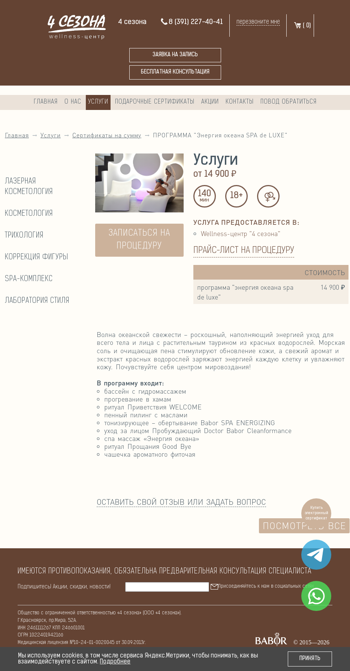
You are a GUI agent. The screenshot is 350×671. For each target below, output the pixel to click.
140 (204, 197)
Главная (46, 102)
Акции (210, 102)
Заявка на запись (175, 55)
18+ (236, 195)
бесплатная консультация (175, 72)
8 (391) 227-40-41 (191, 22)
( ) (302, 26)
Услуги (98, 102)
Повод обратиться (288, 102)
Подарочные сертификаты (154, 102)
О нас (72, 102)
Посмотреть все (304, 525)
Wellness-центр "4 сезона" (240, 233)
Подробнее (115, 662)
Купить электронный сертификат (316, 513)
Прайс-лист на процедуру (243, 250)
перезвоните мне (258, 22)
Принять (309, 659)
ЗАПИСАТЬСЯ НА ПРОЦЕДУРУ (139, 240)
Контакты (240, 102)
